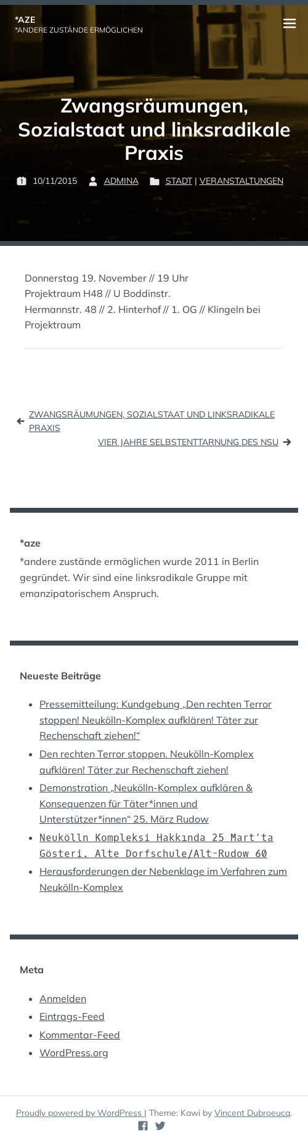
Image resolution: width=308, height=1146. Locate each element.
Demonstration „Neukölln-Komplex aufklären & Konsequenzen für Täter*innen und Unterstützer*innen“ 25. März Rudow (146, 803)
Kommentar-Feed (79, 1035)
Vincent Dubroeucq (252, 1112)
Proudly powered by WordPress (80, 1112)
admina (121, 180)
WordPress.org (73, 1052)
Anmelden (62, 998)
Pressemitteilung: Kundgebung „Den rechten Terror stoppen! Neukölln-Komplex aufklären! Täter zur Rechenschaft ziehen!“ (155, 719)
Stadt (179, 180)
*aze (25, 19)
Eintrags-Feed (72, 1016)
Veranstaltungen (241, 180)
